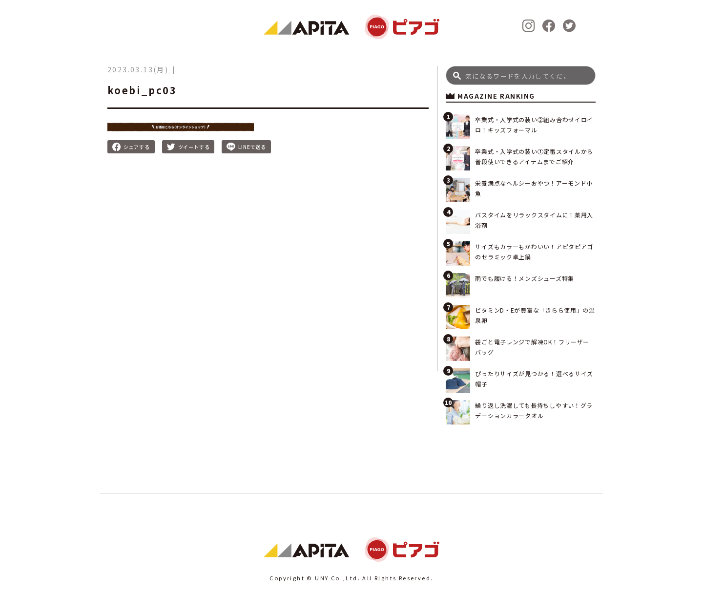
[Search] (521, 75)
